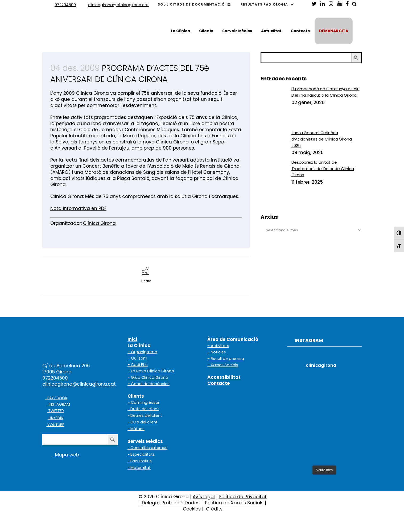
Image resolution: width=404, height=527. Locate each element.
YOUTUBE (55, 424)
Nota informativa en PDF (78, 208)
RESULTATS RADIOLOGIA (267, 4)
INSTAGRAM (58, 404)
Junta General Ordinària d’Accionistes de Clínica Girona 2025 (321, 139)
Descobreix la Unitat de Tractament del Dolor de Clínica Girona (322, 168)
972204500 (55, 378)
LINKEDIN (55, 418)
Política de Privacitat (243, 496)
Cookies (192, 509)
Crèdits (214, 509)
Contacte (218, 383)
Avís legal (204, 496)
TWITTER (55, 410)
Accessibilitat (224, 377)
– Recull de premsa (225, 358)
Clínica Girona (99, 223)
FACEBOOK (56, 398)
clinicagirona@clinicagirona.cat (79, 384)
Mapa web (60, 455)
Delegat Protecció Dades (171, 503)
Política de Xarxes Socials (234, 503)
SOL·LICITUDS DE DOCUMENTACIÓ (194, 4)
